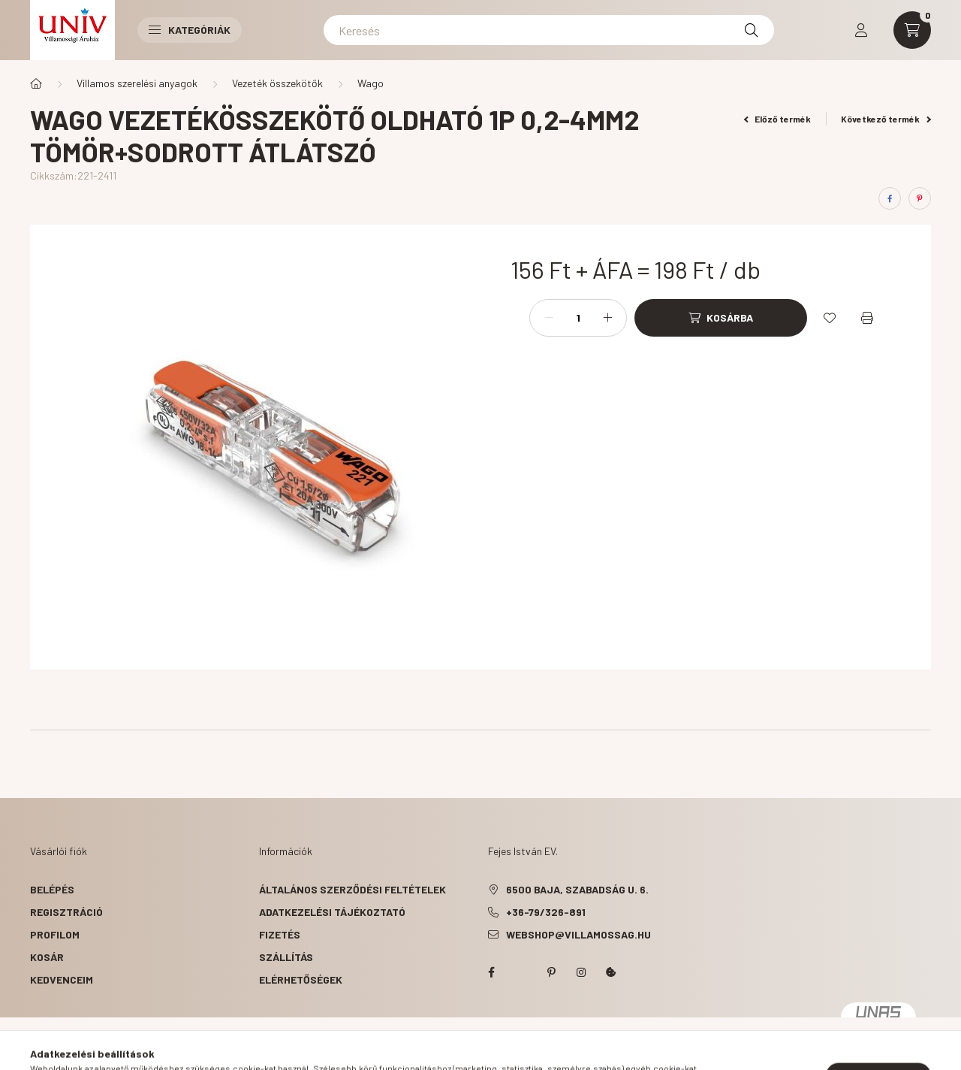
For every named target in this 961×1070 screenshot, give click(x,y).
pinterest (551, 972)
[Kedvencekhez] (830, 318)
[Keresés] (549, 30)
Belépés (52, 889)
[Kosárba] (720, 318)
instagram (581, 972)
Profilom (55, 934)
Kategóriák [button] (189, 29)
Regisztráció (66, 911)
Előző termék (778, 118)
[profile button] (861, 30)
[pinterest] (919, 198)
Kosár (47, 957)
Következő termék (886, 118)
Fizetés (279, 934)
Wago (370, 83)
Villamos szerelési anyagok (137, 83)
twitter (521, 972)
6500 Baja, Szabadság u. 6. (577, 889)
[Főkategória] (36, 83)
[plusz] (607, 318)
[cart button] (912, 30)
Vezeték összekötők (277, 83)
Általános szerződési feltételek (352, 889)
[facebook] (889, 198)
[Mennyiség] (578, 318)
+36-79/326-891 (546, 911)
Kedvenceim (61, 979)
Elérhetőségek (300, 979)
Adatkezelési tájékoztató (332, 911)
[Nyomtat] (867, 318)
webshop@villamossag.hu (578, 934)
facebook (491, 972)
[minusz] (549, 318)
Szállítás (286, 957)
